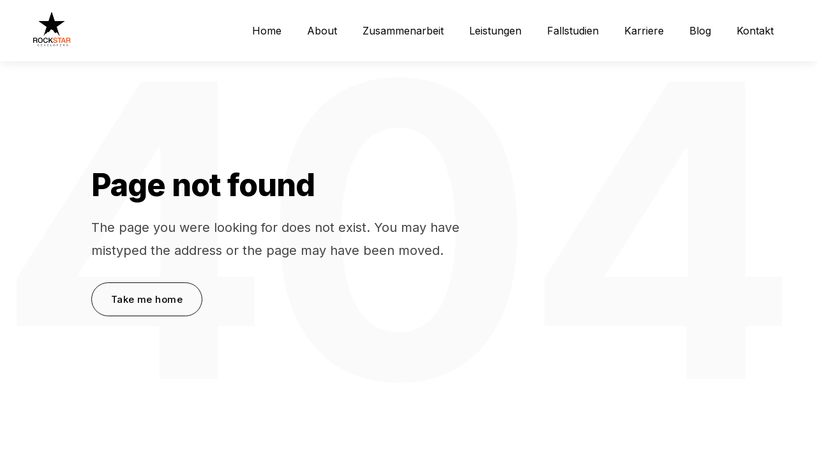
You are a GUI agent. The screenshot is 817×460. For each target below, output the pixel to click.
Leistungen (495, 30)
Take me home (147, 299)
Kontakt (755, 30)
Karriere (644, 30)
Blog (700, 30)
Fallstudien (573, 30)
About (322, 30)
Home (266, 30)
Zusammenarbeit (403, 30)
